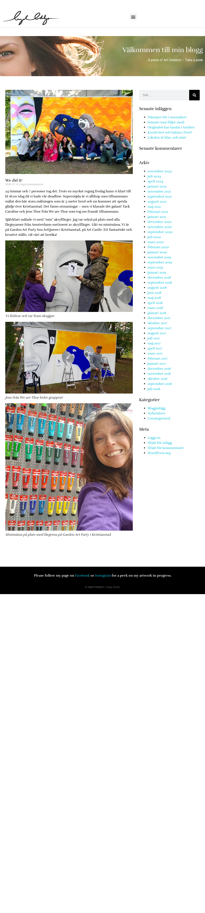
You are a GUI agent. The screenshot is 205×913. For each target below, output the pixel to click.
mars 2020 (156, 242)
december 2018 (159, 277)
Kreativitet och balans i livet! (170, 132)
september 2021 (160, 196)
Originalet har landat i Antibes (171, 127)
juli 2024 (154, 176)
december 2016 (159, 369)
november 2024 (160, 171)
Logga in (154, 438)
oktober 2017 (157, 323)
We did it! (13, 180)
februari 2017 (158, 358)
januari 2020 (157, 252)
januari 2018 (157, 313)
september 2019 (160, 262)
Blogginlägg (156, 408)
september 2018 (160, 283)
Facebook (83, 575)
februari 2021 (158, 212)
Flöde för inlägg (160, 443)
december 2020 (160, 222)
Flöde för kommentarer (166, 448)
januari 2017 (157, 363)
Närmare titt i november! (167, 117)
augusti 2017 (157, 333)
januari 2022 (157, 186)
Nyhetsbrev (157, 413)
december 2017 (159, 318)
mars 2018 (155, 308)
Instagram (103, 575)
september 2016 (160, 384)
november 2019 (159, 257)
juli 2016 (154, 389)
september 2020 (160, 232)
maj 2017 (154, 343)
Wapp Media (113, 587)
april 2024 (155, 181)
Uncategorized (159, 418)
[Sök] (194, 95)
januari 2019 (157, 272)
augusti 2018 (157, 288)
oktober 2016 (157, 379)
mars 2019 (155, 267)
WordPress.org (159, 453)
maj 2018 (154, 298)
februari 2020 (158, 247)
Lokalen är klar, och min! (167, 137)
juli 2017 (154, 338)
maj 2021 (154, 207)
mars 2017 (155, 353)
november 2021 (159, 191)
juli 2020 (154, 237)
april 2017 (155, 348)
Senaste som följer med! (166, 122)
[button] (133, 16)
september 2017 (160, 328)
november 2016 (159, 374)
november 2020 (160, 227)
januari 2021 (157, 217)
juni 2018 (154, 293)
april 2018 (155, 303)
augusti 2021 (157, 202)
